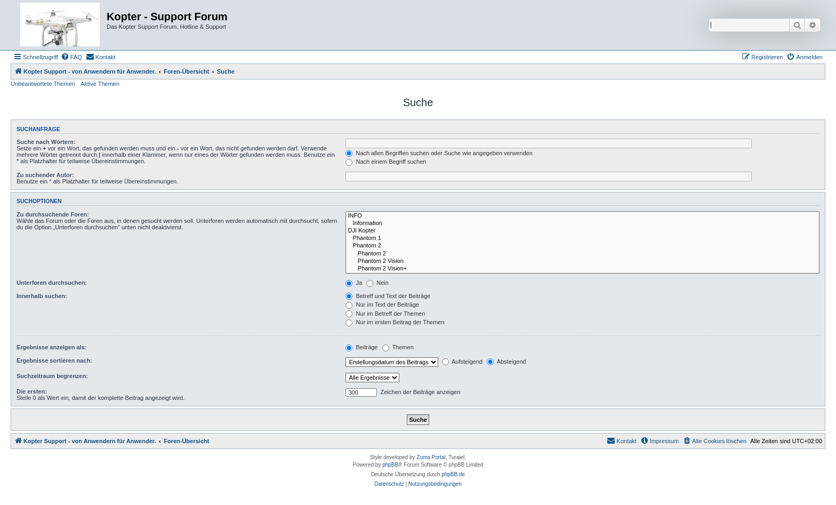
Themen (398, 347)
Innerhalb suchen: (42, 296)
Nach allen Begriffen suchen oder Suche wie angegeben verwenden (438, 153)
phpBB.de (453, 474)
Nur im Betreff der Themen (385, 313)
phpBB (390, 465)
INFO (582, 216)
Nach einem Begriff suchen (385, 161)
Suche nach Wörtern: (46, 142)
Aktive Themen (100, 84)
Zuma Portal (430, 457)
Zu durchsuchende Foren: (53, 214)
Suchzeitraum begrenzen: (52, 376)
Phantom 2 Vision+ (582, 268)
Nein (377, 282)
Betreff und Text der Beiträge (387, 296)
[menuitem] (71, 57)
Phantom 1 (582, 238)
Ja (353, 282)
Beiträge (361, 347)
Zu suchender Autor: (45, 175)
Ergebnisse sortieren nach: (54, 360)
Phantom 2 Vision (582, 261)
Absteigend (506, 361)
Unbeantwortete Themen (43, 84)
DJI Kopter (582, 231)
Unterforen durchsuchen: (52, 282)
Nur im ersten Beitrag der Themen (394, 322)
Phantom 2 (582, 246)
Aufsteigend (462, 361)
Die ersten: (32, 391)
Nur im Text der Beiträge (382, 304)
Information (582, 223)
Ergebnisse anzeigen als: (51, 347)
